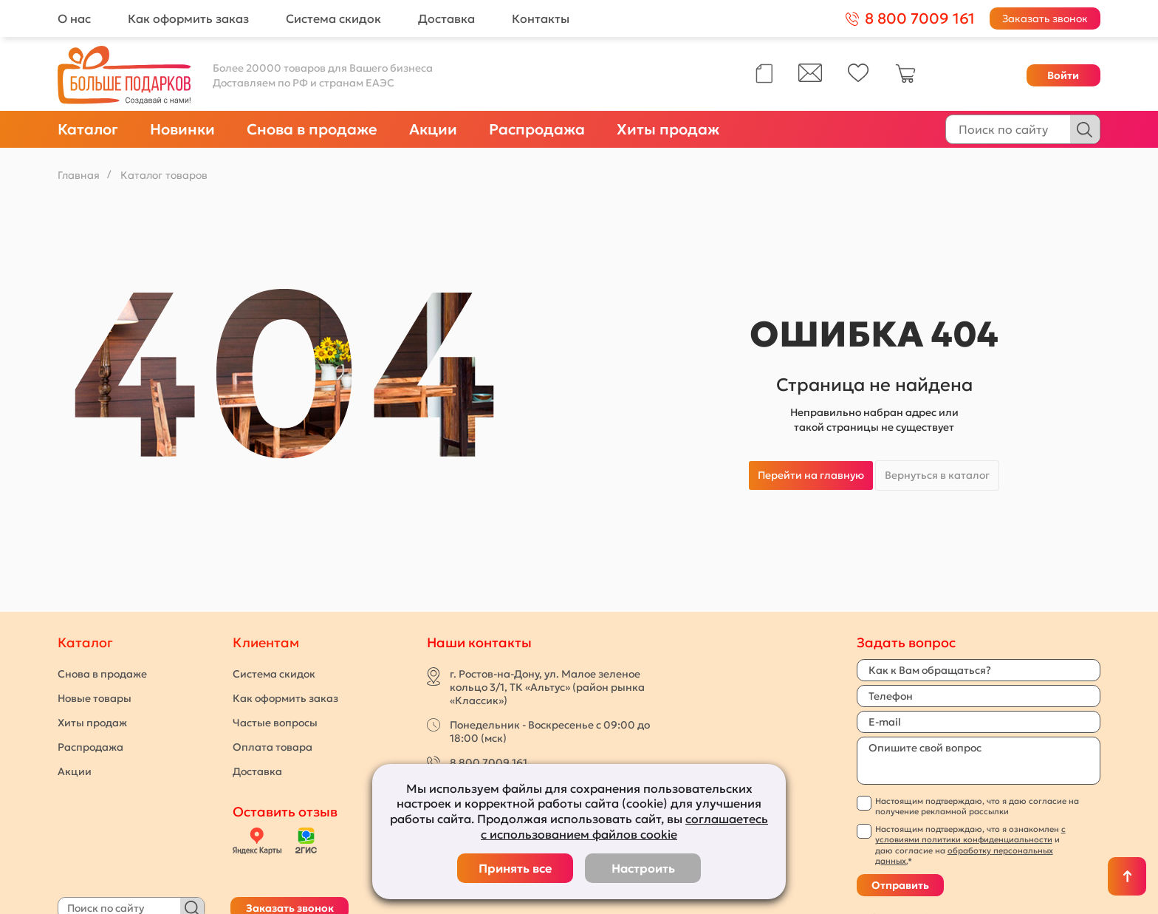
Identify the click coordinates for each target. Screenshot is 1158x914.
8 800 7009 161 (488, 762)
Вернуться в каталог (937, 475)
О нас (74, 18)
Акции (433, 129)
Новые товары (94, 698)
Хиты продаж (668, 129)
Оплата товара (272, 747)
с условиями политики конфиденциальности (970, 834)
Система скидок (333, 18)
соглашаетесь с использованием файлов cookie (624, 826)
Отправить (900, 885)
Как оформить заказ (188, 18)
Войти (1063, 75)
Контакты (540, 18)
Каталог (88, 129)
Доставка (446, 18)
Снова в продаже (312, 129)
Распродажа (537, 129)
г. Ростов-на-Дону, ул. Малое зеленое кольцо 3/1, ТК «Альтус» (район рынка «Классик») (547, 687)
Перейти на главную (811, 475)
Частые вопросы (275, 722)
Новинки (182, 129)
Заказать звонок (1045, 18)
